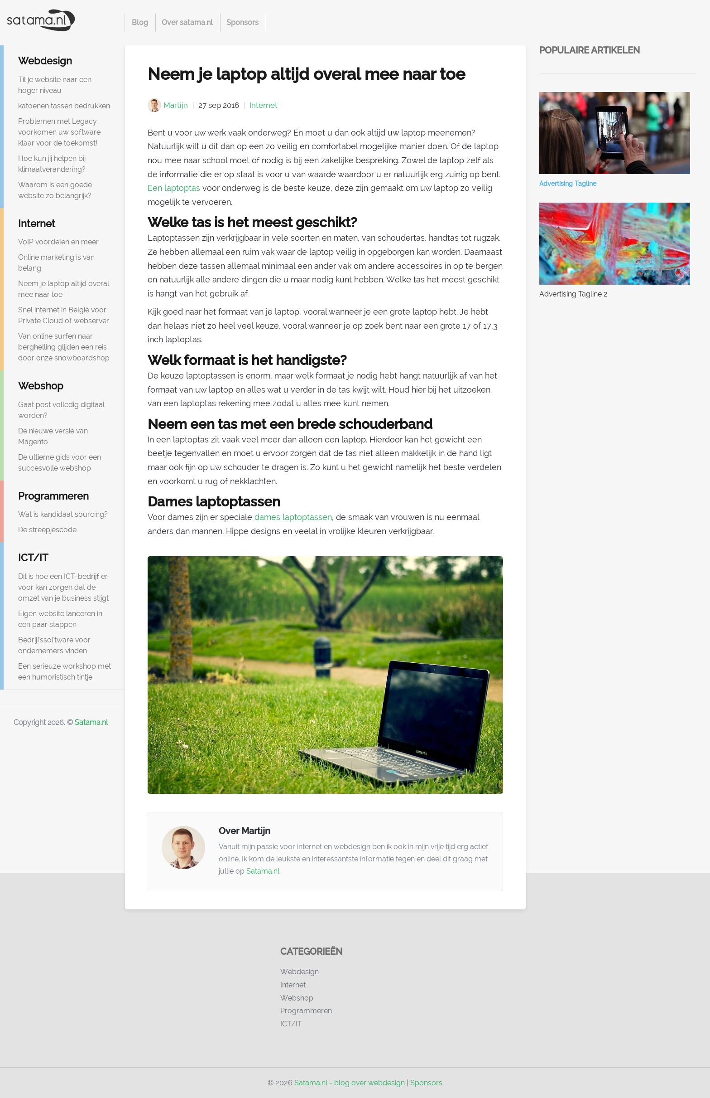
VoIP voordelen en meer (58, 242)
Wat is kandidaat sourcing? (63, 514)
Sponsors (242, 22)
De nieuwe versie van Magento (53, 436)
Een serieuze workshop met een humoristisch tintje (64, 671)
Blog (140, 22)
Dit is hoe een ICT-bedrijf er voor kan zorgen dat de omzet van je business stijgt (63, 587)
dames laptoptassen (293, 517)
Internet (36, 223)
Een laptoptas (174, 188)
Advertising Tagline (567, 183)
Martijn (175, 105)
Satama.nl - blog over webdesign (349, 1083)
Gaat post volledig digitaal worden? (61, 410)
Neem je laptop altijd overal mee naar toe (63, 289)
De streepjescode (47, 529)
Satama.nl (91, 722)
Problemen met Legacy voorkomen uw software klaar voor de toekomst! (59, 132)
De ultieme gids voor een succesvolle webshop (59, 462)
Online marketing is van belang (56, 262)
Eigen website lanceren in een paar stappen (60, 619)
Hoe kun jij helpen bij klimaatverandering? (52, 164)
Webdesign (45, 61)
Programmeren (53, 496)
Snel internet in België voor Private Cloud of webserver (63, 315)
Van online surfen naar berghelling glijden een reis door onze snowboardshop (64, 347)
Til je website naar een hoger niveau (54, 85)
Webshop (40, 386)
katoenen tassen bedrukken (64, 106)
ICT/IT (33, 558)
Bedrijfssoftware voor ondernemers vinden (54, 645)
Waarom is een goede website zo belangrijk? (55, 190)
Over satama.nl (187, 22)
